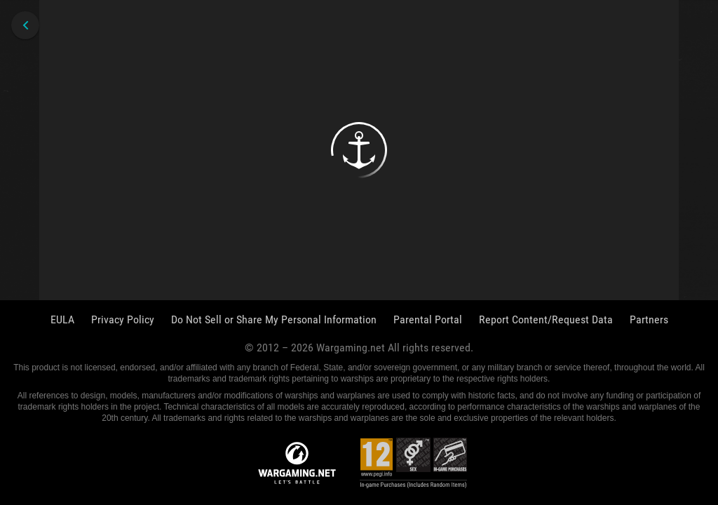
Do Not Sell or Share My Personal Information (274, 319)
